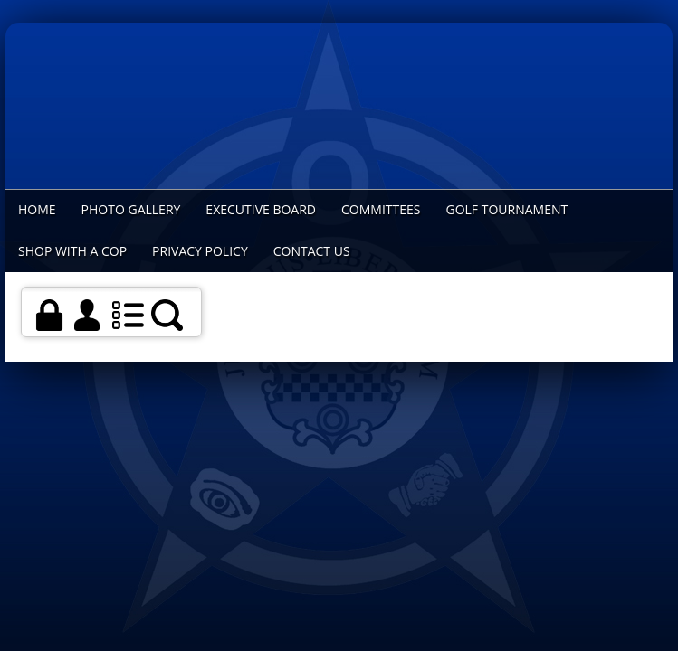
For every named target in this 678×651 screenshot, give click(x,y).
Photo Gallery (131, 209)
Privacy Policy (200, 250)
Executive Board (260, 209)
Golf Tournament (506, 209)
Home (37, 209)
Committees (380, 209)
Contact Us (311, 250)
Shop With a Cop (72, 250)
